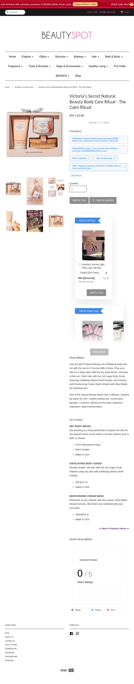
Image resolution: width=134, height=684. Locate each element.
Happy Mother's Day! (88, 4)
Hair (95, 56)
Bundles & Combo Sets (24, 87)
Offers (44, 56)
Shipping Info (11, 648)
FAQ (7, 633)
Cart (127, 12)
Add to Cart (96, 292)
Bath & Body (114, 56)
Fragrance (15, 66)
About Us (9, 637)
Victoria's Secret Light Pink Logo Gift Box (91, 266)
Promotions (76, 131)
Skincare (61, 56)
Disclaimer (9, 652)
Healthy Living (98, 66)
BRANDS (63, 75)
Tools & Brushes (40, 66)
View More (76, 175)
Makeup (80, 56)
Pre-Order (120, 66)
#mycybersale (11, 656)
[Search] (15, 12)
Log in (90, 12)
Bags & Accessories (69, 66)
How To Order (11, 645)
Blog (78, 75)
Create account (107, 12)
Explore (28, 56)
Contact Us (10, 641)
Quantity (74, 183)
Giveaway (9, 660)
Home (12, 56)
